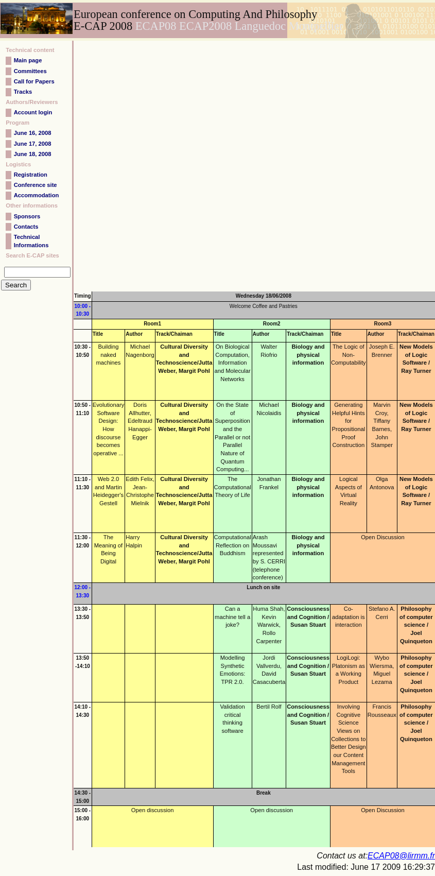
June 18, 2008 (32, 154)
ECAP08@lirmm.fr (401, 855)
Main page (28, 60)
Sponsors (27, 216)
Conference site (35, 185)
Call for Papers (34, 81)
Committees (30, 71)
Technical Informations (31, 241)
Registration (30, 174)
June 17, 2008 (32, 144)
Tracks (23, 92)
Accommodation (36, 195)
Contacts (26, 227)
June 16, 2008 (32, 133)
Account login (33, 112)
